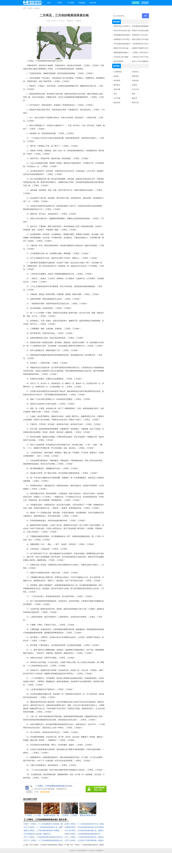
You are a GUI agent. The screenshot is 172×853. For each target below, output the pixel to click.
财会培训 (117, 102)
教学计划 (135, 102)
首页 (49, 3)
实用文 (59, 3)
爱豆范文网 (82, 850)
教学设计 (117, 85)
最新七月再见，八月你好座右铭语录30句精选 (41, 830)
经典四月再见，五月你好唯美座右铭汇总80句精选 (84, 827)
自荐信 (134, 85)
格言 (133, 94)
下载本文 (78, 21)
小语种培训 (118, 72)
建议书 (134, 98)
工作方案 (117, 98)
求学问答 (93, 3)
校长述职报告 (119, 61)
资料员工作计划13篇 (121, 48)
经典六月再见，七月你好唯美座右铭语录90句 (82, 834)
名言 (115, 94)
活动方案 (117, 89)
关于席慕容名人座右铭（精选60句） (38, 834)
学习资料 (71, 3)
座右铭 (37, 8)
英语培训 (135, 76)
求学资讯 (117, 80)
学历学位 (135, 72)
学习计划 (135, 89)
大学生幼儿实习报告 (121, 57)
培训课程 (82, 3)
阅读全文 (70, 21)
